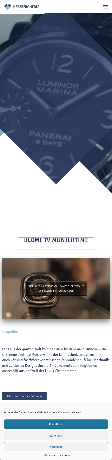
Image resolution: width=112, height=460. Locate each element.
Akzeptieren (56, 424)
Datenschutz (50, 455)
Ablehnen (56, 435)
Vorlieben (56, 447)
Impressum (64, 455)
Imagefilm (10, 331)
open (105, 6)
